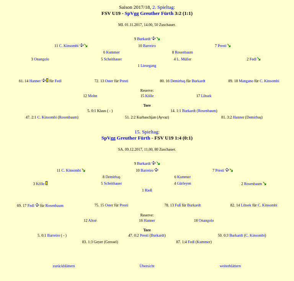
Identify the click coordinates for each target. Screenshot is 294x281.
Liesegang (148, 65)
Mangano (246, 81)
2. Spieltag (163, 7)
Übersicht (147, 266)
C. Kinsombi (68, 46)
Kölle (149, 96)
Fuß (178, 205)
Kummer (113, 52)
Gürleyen (184, 183)
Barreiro (149, 46)
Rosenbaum (184, 52)
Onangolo (41, 59)
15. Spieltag (146, 132)
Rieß (148, 190)
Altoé (92, 220)
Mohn (92, 96)
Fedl (253, 59)
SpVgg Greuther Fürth (149, 13)
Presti (222, 46)
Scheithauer (113, 59)
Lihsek (206, 96)
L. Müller (184, 59)
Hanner (35, 81)
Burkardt (144, 39)
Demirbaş (177, 81)
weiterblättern (230, 266)
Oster (109, 81)
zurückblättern (64, 266)
